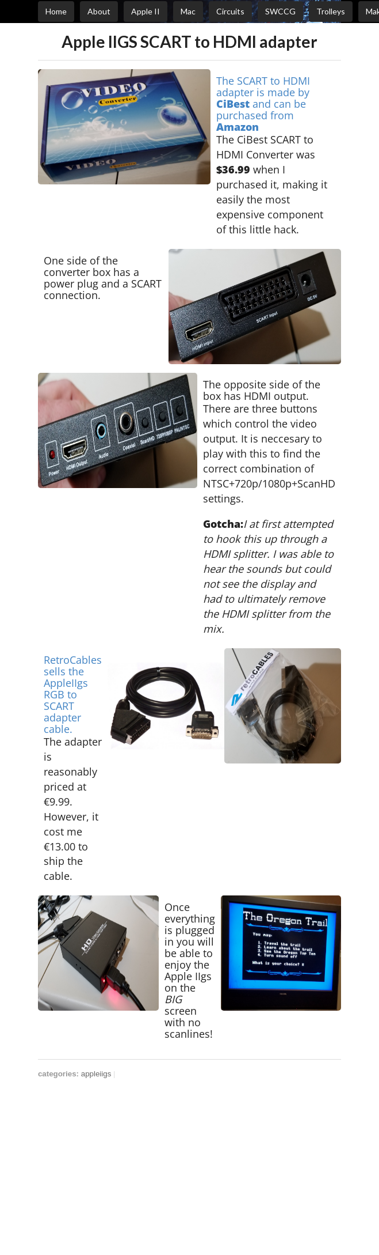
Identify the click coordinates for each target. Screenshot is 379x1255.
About (98, 11)
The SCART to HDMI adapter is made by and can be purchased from (263, 104)
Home (56, 11)
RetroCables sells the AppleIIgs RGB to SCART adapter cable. (73, 694)
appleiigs (96, 1073)
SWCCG (280, 11)
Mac (188, 11)
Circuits (230, 11)
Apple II (145, 11)
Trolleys (330, 11)
